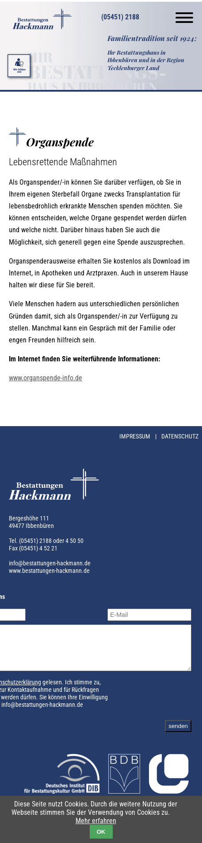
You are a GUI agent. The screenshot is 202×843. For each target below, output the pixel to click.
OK (101, 831)
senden (178, 734)
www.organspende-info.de (45, 378)
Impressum (135, 436)
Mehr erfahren (96, 821)
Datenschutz (179, 436)
